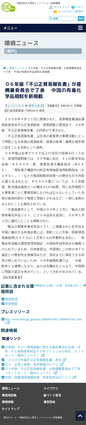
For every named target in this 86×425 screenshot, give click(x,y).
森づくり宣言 (52, 395)
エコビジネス (15, 105)
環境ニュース (17, 68)
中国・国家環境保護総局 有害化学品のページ (38, 377)
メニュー (10, 28)
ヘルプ (79, 7)
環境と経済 (35, 105)
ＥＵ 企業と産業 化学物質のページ (32, 364)
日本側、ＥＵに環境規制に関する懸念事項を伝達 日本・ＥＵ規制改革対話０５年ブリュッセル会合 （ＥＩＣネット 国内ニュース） (44, 351)
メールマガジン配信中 (70, 11)
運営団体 (49, 402)
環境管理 (11, 299)
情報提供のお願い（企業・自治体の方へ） (58, 285)
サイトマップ (61, 7)
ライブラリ (50, 388)
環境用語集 (9, 395)
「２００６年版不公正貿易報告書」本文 (33, 360)
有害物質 (11, 303)
